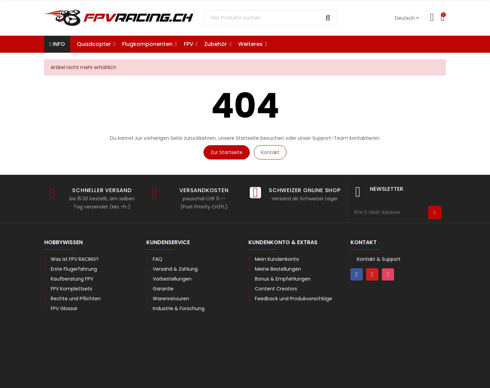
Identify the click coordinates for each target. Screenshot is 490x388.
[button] (253, 44)
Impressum (210, 377)
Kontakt (270, 152)
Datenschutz (177, 377)
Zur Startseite (227, 152)
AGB (153, 377)
